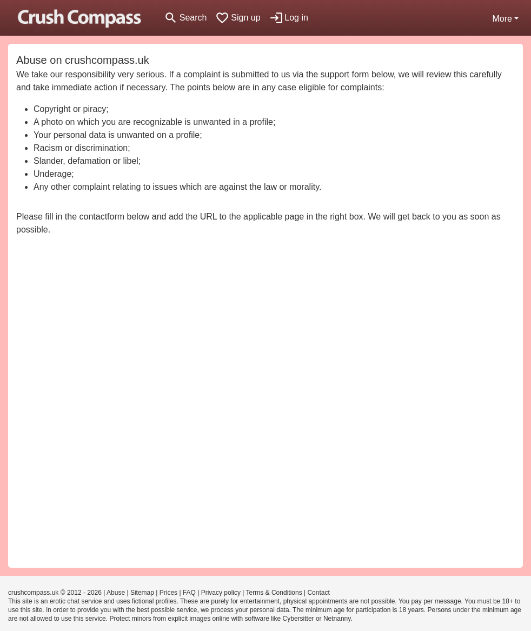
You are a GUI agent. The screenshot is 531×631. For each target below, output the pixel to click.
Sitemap (142, 592)
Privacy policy (221, 592)
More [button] (502, 18)
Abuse (116, 592)
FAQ (189, 592)
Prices (168, 592)
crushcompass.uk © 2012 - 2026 (55, 592)
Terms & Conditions (274, 592)
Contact (318, 592)
